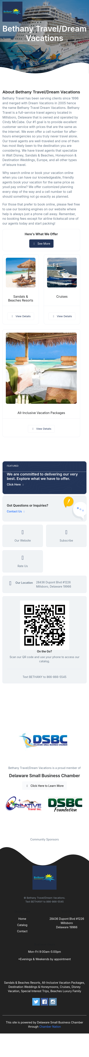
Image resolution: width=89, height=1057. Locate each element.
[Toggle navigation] (83, 11)
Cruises (62, 296)
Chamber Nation (50, 1026)
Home (22, 918)
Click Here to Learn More (44, 785)
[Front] (13, 12)
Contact (22, 931)
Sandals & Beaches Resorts (20, 298)
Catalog (22, 925)
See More (41, 243)
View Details (21, 316)
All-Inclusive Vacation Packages (41, 413)
